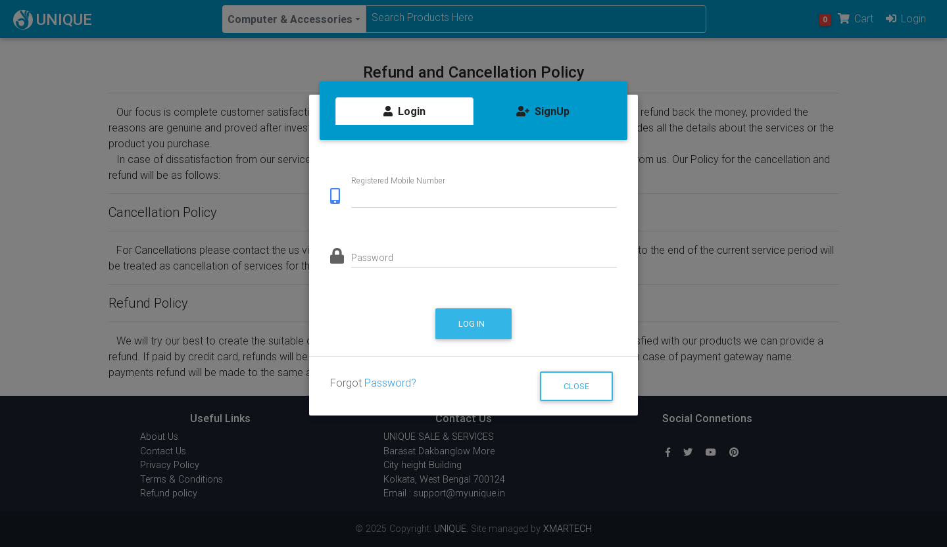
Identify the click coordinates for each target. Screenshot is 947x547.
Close (576, 386)
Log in (472, 323)
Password (372, 258)
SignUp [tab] (543, 111)
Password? (390, 382)
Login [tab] (404, 111)
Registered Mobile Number (398, 180)
